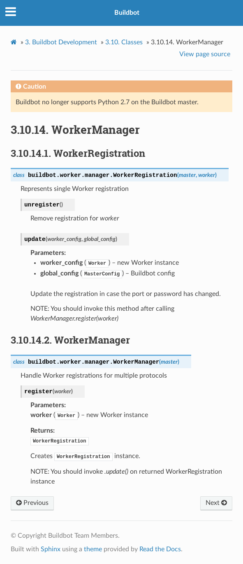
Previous (32, 503)
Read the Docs (160, 549)
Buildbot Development (61, 42)
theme (93, 549)
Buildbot (126, 12)
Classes (124, 42)
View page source (204, 54)
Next (216, 503)
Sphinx (50, 549)
